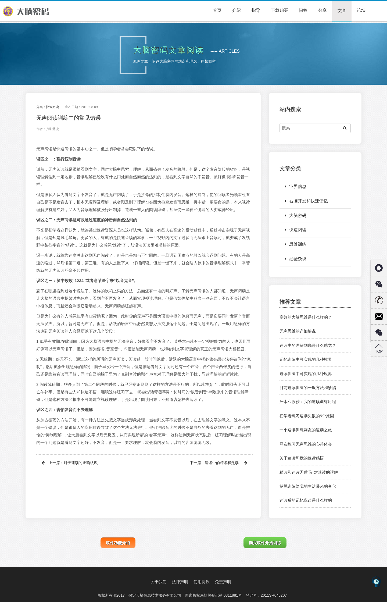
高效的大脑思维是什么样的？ (306, 317)
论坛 (361, 10)
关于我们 (158, 581)
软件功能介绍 (118, 542)
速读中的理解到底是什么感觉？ (308, 345)
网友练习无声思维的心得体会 (306, 444)
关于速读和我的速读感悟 (302, 458)
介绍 (236, 10)
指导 (256, 10)
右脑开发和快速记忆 (306, 201)
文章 (342, 10)
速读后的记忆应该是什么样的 (306, 500)
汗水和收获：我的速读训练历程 (308, 401)
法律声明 (180, 581)
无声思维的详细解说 (298, 331)
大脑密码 (295, 215)
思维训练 (295, 244)
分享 (322, 10)
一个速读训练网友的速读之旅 (306, 430)
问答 (303, 10)
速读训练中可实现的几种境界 (306, 373)
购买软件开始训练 (265, 542)
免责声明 (223, 581)
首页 (217, 10)
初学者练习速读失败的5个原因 (307, 416)
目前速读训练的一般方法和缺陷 (308, 387)
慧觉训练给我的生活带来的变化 (308, 486)
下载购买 (279, 10)
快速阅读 (52, 107)
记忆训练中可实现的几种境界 (306, 359)
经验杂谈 (295, 259)
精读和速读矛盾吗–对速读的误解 (309, 472)
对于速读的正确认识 (81, 463)
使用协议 (202, 581)
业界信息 (295, 186)
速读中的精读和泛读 (222, 463)
